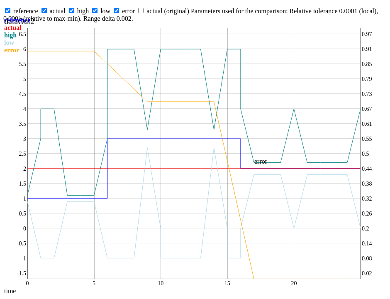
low (105, 11)
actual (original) (167, 11)
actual (58, 11)
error (128, 11)
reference (25, 11)
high (83, 11)
